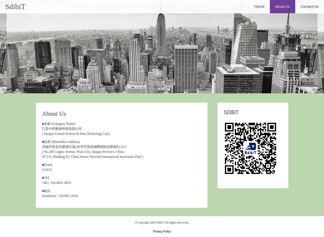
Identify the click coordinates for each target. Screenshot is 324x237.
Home (259, 6)
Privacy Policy (162, 231)
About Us (282, 6)
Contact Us (310, 6)
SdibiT (15, 6)
